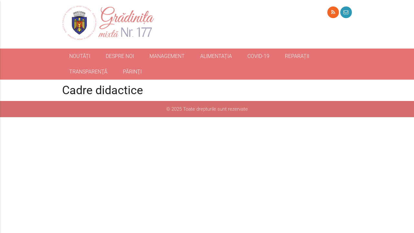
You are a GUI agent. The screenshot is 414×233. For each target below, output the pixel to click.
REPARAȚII (297, 56)
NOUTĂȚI (79, 56)
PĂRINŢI (132, 72)
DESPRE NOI (120, 56)
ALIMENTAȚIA (216, 56)
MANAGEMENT (167, 56)
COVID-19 (258, 56)
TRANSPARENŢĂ (88, 72)
